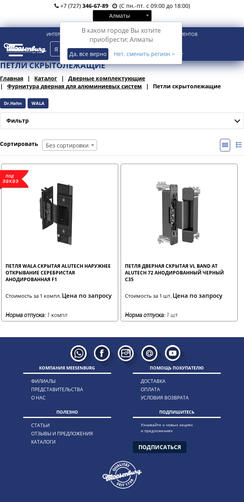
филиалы (43, 381)
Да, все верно (87, 54)
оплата (150, 389)
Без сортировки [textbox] (67, 145)
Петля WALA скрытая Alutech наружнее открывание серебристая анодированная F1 (58, 272)
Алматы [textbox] (119, 15)
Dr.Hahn (13, 103)
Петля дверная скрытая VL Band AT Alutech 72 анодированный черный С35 (174, 272)
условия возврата (165, 397)
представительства (57, 389)
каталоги (43, 442)
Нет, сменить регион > (144, 54)
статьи (40, 425)
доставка (153, 381)
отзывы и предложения (62, 433)
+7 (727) (81, 5)
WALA (38, 103)
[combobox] (122, 15)
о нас (38, 397)
